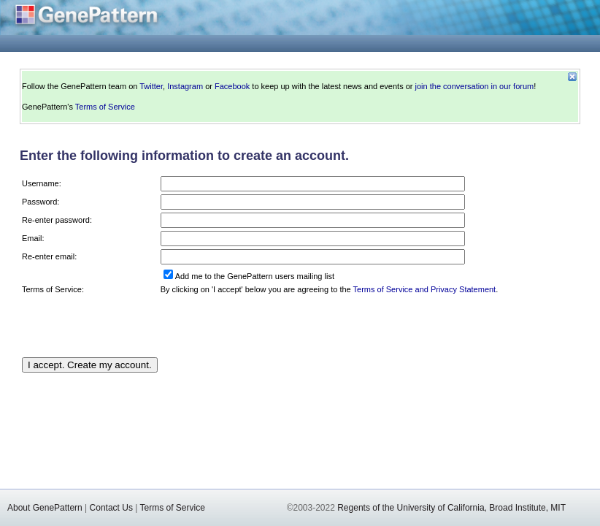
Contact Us (111, 508)
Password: (40, 201)
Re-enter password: (57, 220)
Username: (41, 183)
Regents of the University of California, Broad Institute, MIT (451, 508)
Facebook (232, 86)
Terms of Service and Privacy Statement (424, 289)
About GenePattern (44, 508)
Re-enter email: (49, 256)
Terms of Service (105, 106)
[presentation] (271, 325)
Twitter (151, 86)
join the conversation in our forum (474, 86)
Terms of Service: (53, 289)
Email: (33, 238)
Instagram (185, 86)
